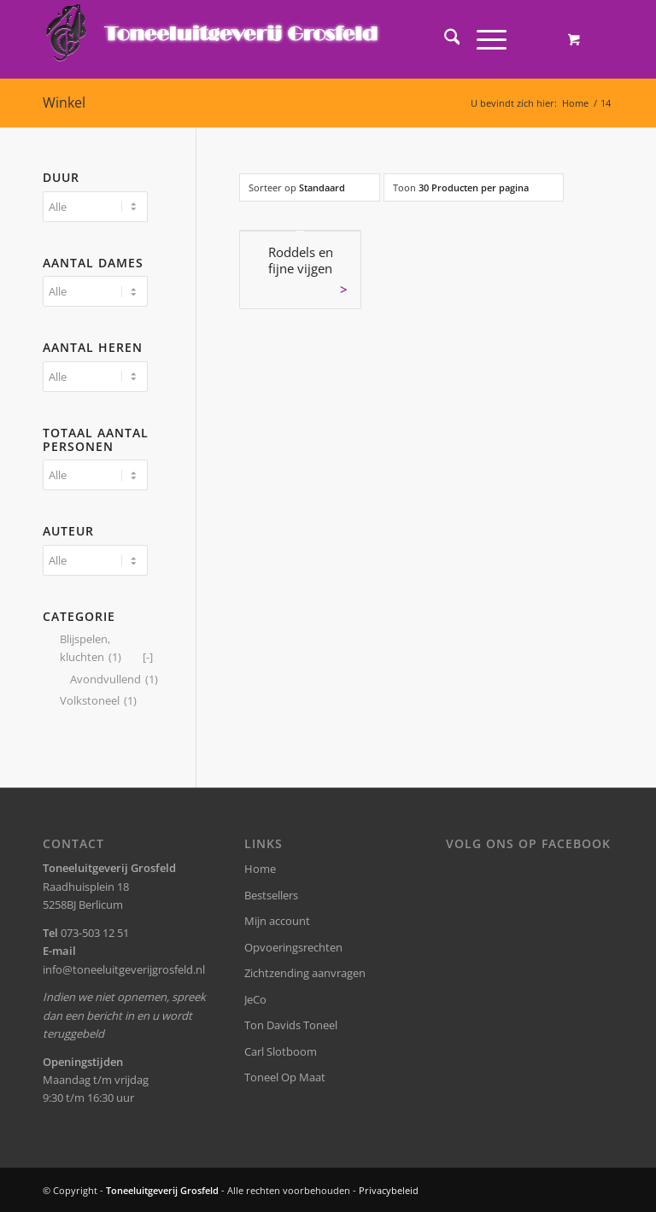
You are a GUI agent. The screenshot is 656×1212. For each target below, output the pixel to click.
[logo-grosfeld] (214, 39)
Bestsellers (271, 895)
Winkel (64, 102)
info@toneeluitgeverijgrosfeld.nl (124, 969)
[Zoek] (443, 39)
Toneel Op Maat (284, 1077)
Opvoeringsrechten (293, 947)
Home (260, 868)
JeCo (255, 999)
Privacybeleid (389, 1190)
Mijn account (277, 920)
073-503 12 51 (95, 932)
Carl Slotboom (280, 1051)
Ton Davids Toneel (290, 1025)
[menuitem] (443, 39)
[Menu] (483, 39)
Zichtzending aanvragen (305, 973)
